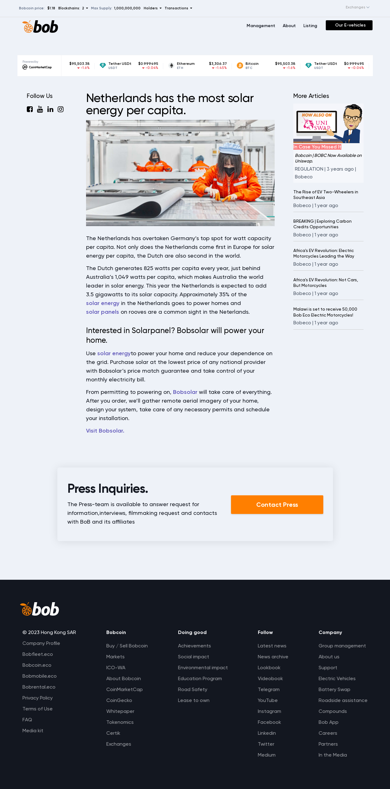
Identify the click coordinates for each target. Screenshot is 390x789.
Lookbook (269, 667)
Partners (328, 744)
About (289, 25)
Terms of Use (37, 709)
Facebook (269, 722)
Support (328, 667)
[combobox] (351, 7)
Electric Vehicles (337, 678)
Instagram (269, 711)
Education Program (200, 678)
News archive (273, 657)
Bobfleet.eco (37, 654)
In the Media (333, 755)
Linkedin (267, 733)
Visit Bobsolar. (105, 430)
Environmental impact (203, 667)
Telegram (269, 689)
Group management (342, 646)
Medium (267, 755)
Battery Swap (334, 689)
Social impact (193, 657)
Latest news (272, 646)
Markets (115, 657)
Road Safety (192, 689)
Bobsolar (185, 392)
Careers (328, 733)
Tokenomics (120, 722)
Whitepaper (120, 711)
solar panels (102, 311)
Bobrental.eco (38, 687)
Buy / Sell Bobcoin (127, 646)
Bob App (329, 722)
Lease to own (193, 700)
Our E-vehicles (350, 25)
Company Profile (41, 643)
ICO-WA (115, 667)
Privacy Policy (37, 698)
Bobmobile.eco (39, 676)
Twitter (266, 744)
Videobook (270, 678)
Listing (310, 25)
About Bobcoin (123, 678)
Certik (113, 733)
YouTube (268, 700)
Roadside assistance (343, 700)
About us (329, 657)
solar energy (102, 303)
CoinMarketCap (124, 689)
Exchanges (118, 744)
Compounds (333, 711)
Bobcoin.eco (36, 665)
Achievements (194, 646)
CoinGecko (119, 700)
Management (261, 25)
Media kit (32, 730)
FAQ (27, 720)
